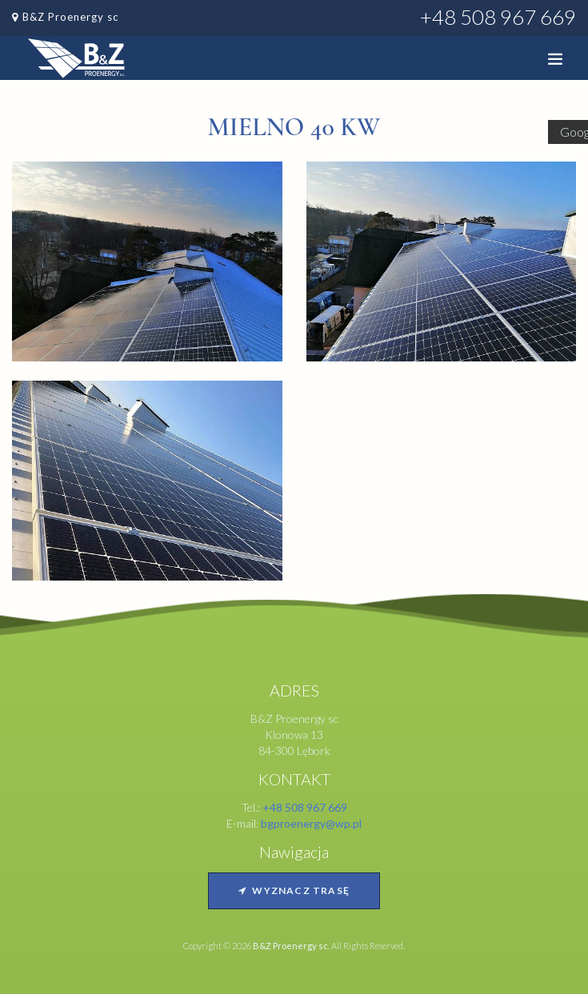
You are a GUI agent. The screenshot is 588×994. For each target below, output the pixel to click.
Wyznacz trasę (294, 890)
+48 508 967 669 (498, 17)
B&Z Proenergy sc (70, 16)
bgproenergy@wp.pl (311, 823)
